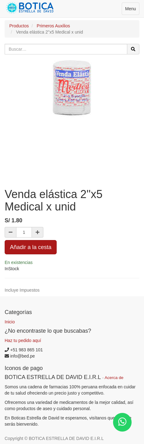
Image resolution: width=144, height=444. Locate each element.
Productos (19, 25)
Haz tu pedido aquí (23, 340)
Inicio (10, 321)
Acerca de (114, 377)
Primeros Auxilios (53, 25)
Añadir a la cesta (30, 247)
